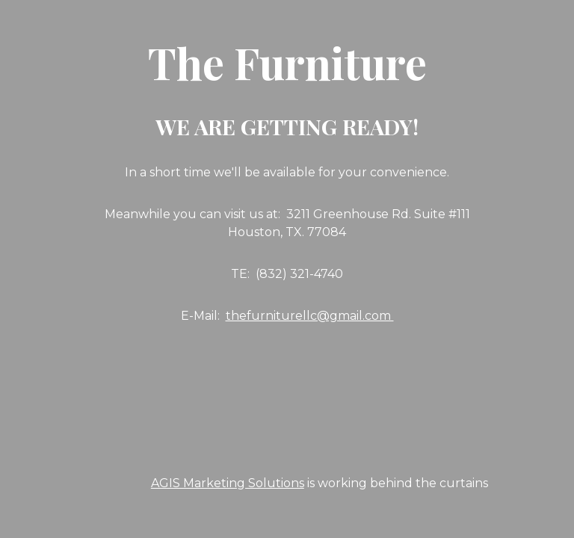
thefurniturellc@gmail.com (310, 316)
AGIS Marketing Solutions (227, 483)
